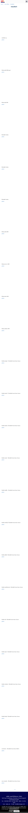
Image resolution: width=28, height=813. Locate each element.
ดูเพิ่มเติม (3, 39)
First (13, 789)
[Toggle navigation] (26, 1)
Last (14, 789)
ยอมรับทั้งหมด (16, 811)
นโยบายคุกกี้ (6, 809)
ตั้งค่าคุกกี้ (10, 811)
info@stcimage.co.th (20, 804)
